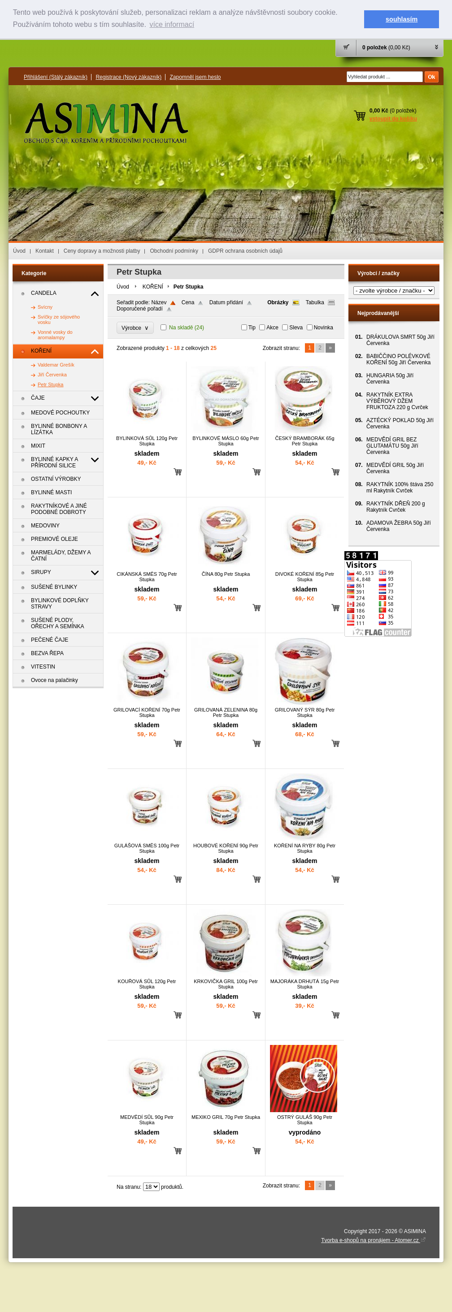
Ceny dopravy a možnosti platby (102, 251)
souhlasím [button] (401, 19)
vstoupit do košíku (393, 119)
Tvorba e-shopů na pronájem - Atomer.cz (373, 1240)
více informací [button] (171, 24)
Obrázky (277, 302)
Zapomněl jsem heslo (195, 77)
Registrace (128, 77)
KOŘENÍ (153, 287)
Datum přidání (226, 302)
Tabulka (315, 302)
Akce (272, 327)
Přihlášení (55, 77)
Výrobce (135, 327)
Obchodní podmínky (174, 251)
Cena (188, 302)
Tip (252, 327)
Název (158, 302)
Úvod (19, 251)
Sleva (296, 327)
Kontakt (44, 251)
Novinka (323, 327)
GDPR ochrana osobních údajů (245, 251)
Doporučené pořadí (140, 309)
